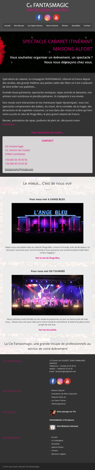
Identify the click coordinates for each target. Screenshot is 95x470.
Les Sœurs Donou (35, 25)
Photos (65, 25)
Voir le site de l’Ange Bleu (47, 258)
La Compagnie (57, 440)
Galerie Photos (57, 447)
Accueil (7, 25)
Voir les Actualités (47, 329)
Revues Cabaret (57, 390)
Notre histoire (52, 25)
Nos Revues (19, 25)
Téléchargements (58, 403)
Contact (87, 25)
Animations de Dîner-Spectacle (64, 393)
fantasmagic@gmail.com (19, 169)
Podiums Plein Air (58, 397)
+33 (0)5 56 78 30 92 (68, 366)
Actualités (76, 25)
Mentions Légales (58, 453)
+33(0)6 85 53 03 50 (64, 368)
